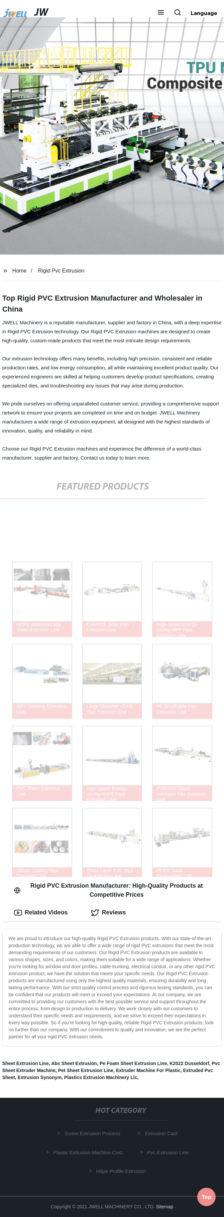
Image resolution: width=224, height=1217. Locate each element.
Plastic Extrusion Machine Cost (89, 1152)
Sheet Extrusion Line (25, 1063)
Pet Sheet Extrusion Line (85, 1070)
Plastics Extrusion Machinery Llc (100, 1077)
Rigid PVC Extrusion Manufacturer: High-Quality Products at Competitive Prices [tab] (108, 890)
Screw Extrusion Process (94, 1133)
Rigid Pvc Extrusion (61, 271)
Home (19, 271)
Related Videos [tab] (41, 913)
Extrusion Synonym (40, 1077)
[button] (161, 13)
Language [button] (204, 13)
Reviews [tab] (108, 913)
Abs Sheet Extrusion (74, 1063)
